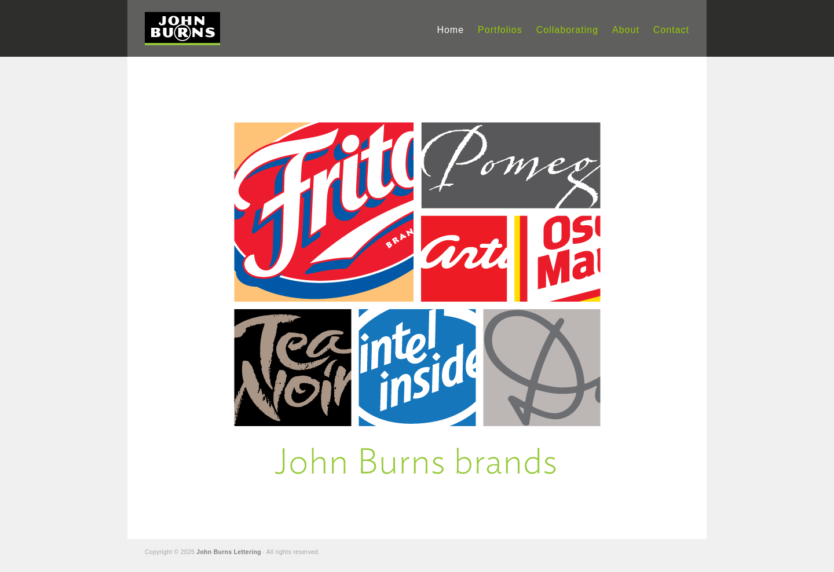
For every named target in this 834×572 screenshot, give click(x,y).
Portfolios (500, 30)
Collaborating (567, 30)
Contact (671, 30)
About (625, 30)
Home (450, 30)
